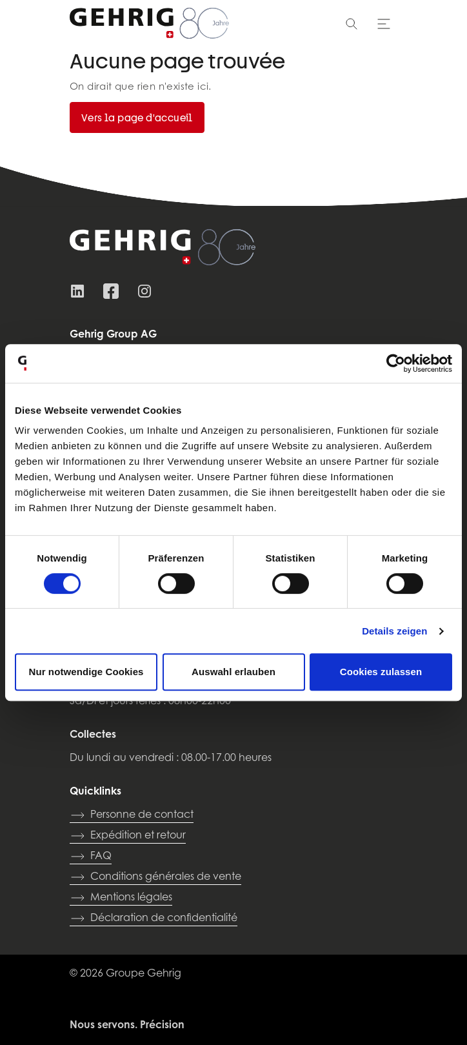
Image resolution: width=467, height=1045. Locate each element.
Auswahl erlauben (233, 671)
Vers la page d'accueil (137, 117)
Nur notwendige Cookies (85, 671)
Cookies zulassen (381, 671)
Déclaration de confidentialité (153, 918)
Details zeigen (394, 630)
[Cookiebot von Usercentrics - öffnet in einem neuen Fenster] (395, 363)
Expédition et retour (128, 836)
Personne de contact (132, 815)
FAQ (91, 856)
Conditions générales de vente (155, 877)
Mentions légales (121, 898)
